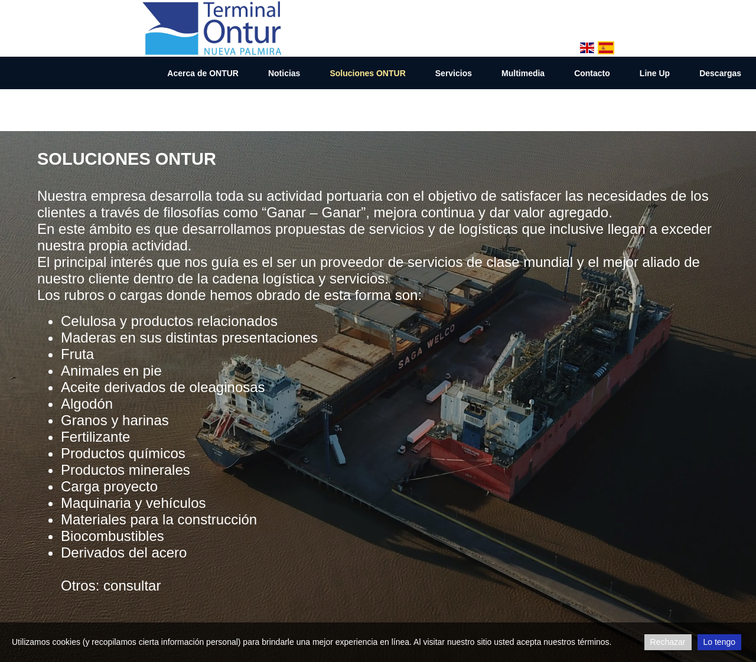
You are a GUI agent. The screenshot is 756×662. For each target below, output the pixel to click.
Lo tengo (719, 642)
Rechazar (668, 642)
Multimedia (523, 73)
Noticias (284, 73)
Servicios (453, 73)
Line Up (655, 73)
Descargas (720, 73)
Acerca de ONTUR (203, 73)
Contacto (592, 73)
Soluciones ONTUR (367, 73)
